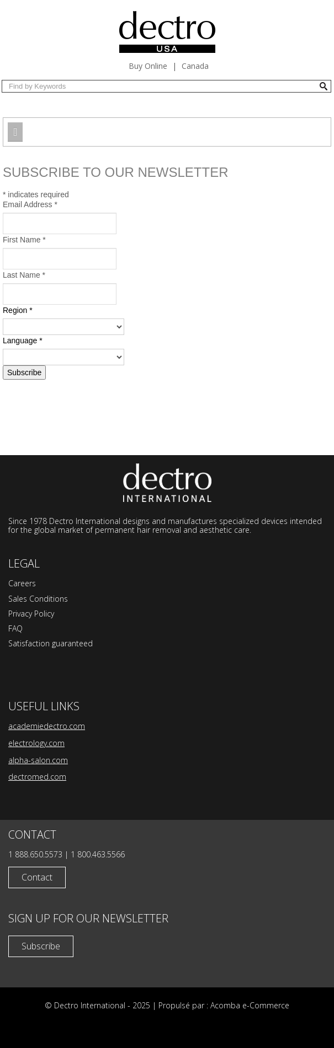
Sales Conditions (38, 598)
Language (23, 340)
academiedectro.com (46, 726)
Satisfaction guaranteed (50, 643)
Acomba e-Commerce (249, 1005)
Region (18, 310)
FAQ (15, 628)
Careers (22, 583)
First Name (24, 239)
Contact (37, 877)
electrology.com (36, 743)
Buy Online (148, 66)
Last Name (24, 275)
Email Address (30, 204)
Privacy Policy (31, 613)
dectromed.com (37, 776)
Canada (195, 66)
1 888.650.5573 (35, 854)
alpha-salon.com (38, 760)
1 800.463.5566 (98, 854)
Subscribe (41, 946)
